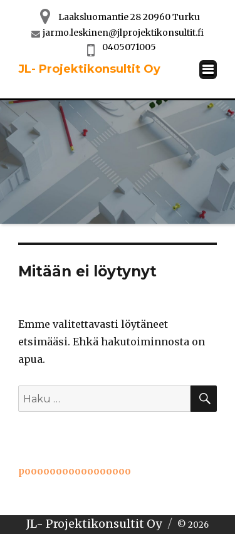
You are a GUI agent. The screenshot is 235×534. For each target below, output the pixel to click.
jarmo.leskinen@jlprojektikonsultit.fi (123, 32)
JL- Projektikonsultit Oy (89, 69)
